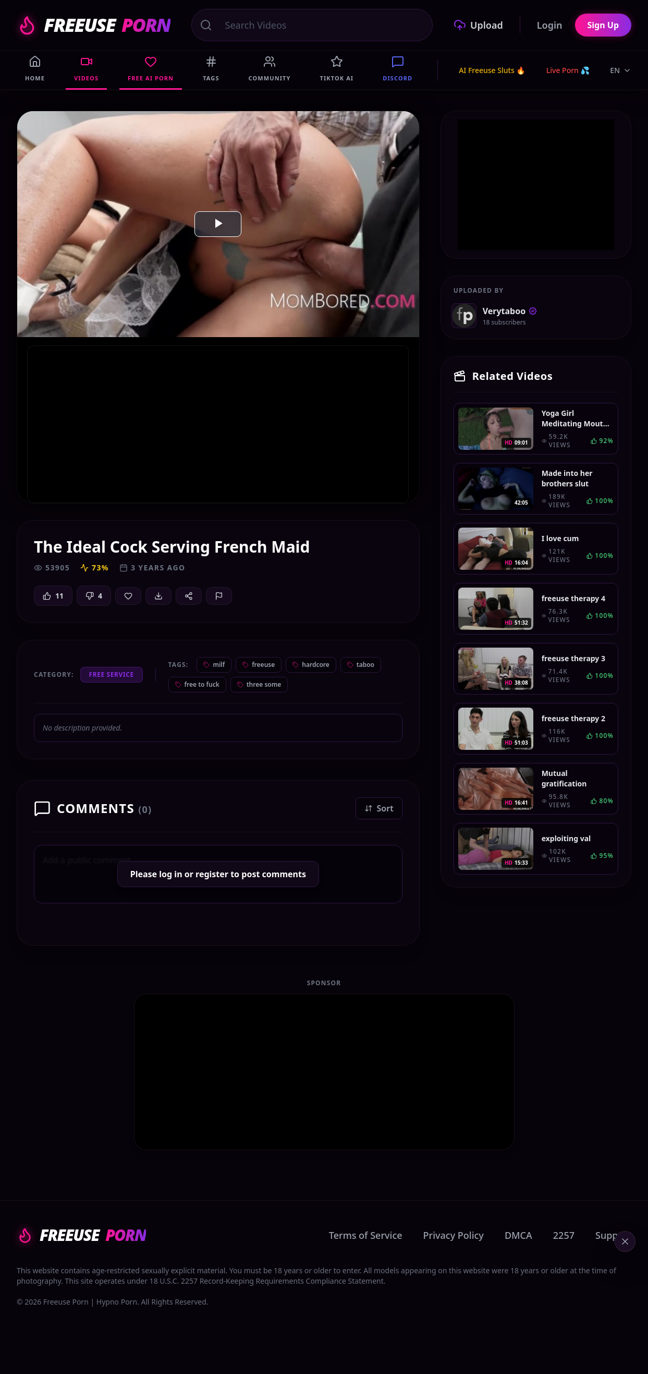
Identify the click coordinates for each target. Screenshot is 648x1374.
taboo (360, 664)
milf (214, 664)
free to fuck (197, 684)
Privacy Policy (453, 1235)
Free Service (111, 674)
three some (259, 684)
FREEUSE (93, 25)
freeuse (258, 664)
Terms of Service (365, 1235)
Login (550, 25)
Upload (478, 25)
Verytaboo (510, 311)
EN (620, 70)
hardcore (310, 664)
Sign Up (603, 25)
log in (170, 874)
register (211, 874)
